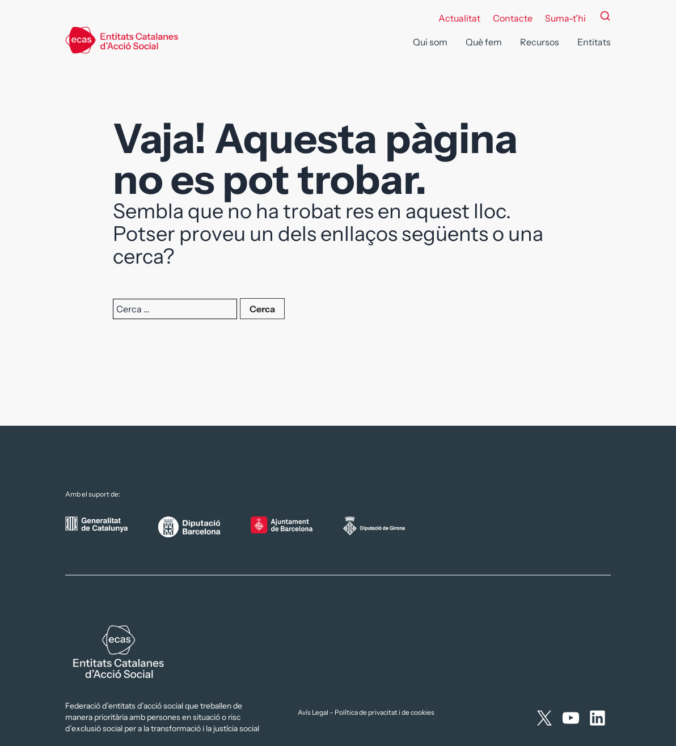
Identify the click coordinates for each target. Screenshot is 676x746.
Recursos (539, 42)
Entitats (594, 42)
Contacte (513, 18)
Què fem (484, 42)
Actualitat (459, 18)
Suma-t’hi (565, 18)
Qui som (430, 42)
